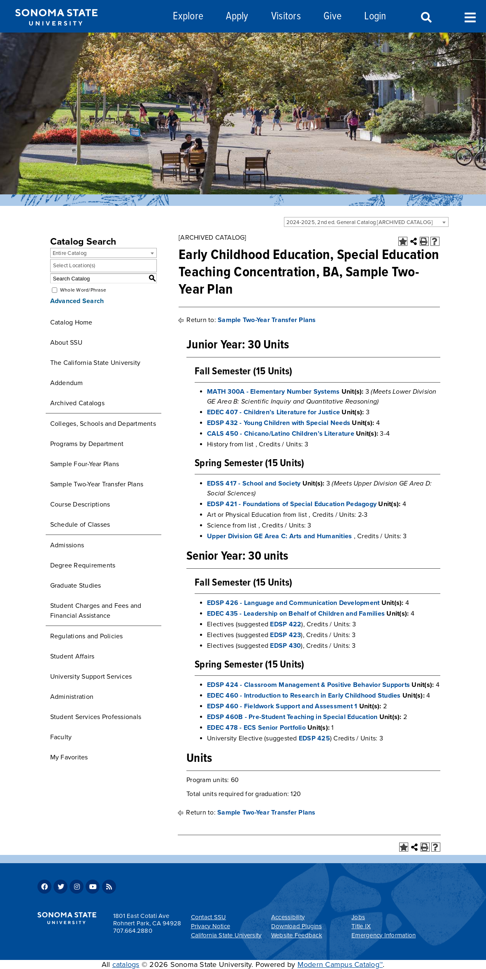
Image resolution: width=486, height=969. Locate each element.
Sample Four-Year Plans (84, 464)
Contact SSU (208, 917)
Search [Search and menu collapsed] (425, 17)
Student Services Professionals (96, 717)
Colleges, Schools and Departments (103, 424)
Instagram (77, 887)
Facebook (44, 887)
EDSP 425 (314, 738)
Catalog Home (71, 322)
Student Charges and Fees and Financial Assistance (96, 611)
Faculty (61, 737)
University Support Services (91, 676)
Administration (72, 697)
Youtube (93, 887)
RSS (109, 887)
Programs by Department (87, 444)
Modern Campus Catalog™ (340, 964)
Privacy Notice (210, 926)
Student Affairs (72, 656)
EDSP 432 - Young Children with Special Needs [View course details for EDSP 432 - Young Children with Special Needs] (278, 423)
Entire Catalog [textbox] (70, 253)
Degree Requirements (83, 565)
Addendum (66, 383)
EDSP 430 (285, 646)
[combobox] (366, 222)
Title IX (361, 926)
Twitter (60, 887)
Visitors (286, 16)
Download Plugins (296, 926)
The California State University (95, 363)
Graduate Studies (75, 585)
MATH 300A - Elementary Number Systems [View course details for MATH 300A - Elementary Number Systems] (273, 392)
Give (332, 16)
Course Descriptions (80, 504)
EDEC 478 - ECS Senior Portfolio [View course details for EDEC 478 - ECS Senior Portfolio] (256, 728)
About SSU (66, 343)
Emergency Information (383, 935)
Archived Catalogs (77, 403)
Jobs (358, 917)
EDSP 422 (285, 624)
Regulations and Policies (86, 636)
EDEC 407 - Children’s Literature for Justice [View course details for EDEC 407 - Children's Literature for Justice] (273, 412)
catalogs (126, 964)
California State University (226, 935)
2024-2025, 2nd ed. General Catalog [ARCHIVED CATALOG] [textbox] (359, 222)
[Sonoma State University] (56, 32)
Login (375, 16)
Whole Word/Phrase (83, 290)
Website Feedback (296, 935)
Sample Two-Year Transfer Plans (97, 484)
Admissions (67, 545)
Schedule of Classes (80, 525)
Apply (237, 16)
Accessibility (288, 917)
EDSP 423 (285, 635)
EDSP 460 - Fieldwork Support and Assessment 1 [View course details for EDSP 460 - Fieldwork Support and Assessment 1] (282, 706)
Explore (188, 16)
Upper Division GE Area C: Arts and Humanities (279, 536)
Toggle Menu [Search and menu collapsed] (470, 16)
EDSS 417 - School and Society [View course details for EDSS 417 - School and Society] (253, 483)
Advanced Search (77, 301)
